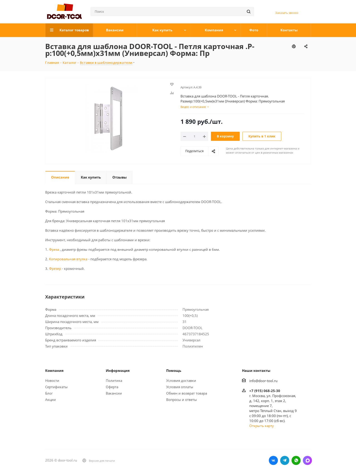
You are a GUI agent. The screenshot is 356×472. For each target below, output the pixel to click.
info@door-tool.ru (263, 380)
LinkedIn (307, 460)
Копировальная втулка (67, 259)
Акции (50, 399)
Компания (54, 370)
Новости (52, 380)
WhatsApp (296, 460)
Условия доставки (181, 380)
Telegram (284, 460)
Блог (49, 393)
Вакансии (114, 393)
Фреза (54, 249)
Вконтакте (273, 460)
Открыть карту (261, 425)
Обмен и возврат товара (186, 393)
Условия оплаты (179, 387)
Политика (114, 380)
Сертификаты (56, 387)
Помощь (173, 370)
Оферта (112, 387)
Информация (118, 370)
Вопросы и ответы (181, 399)
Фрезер (55, 268)
